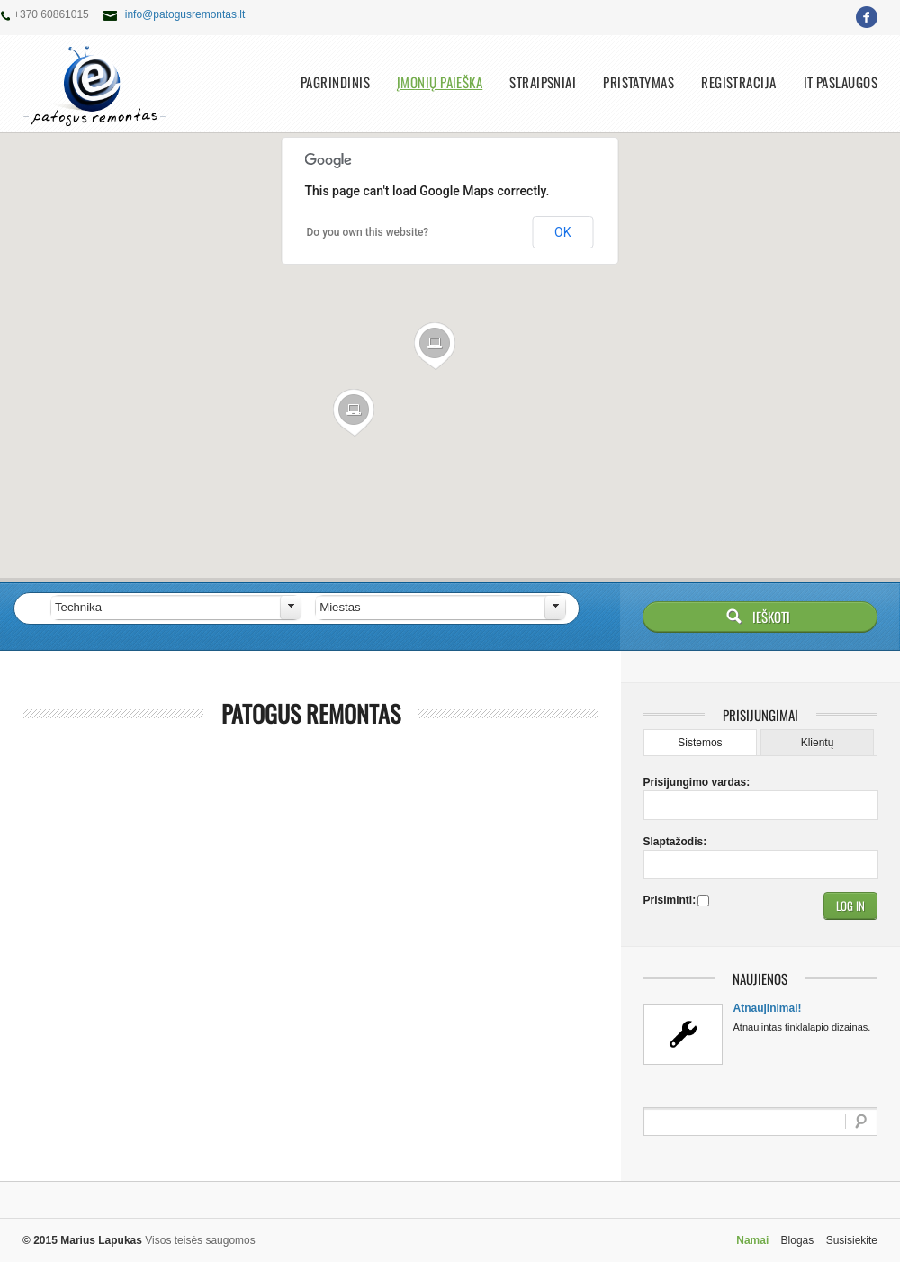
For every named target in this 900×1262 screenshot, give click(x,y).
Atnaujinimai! (768, 1008)
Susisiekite (852, 1240)
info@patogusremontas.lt (185, 14)
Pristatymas (638, 82)
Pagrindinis (335, 82)
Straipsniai (542, 82)
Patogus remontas (310, 713)
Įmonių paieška (439, 82)
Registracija (738, 82)
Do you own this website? (368, 232)
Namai (752, 1240)
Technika (78, 607)
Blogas (797, 1240)
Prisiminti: (668, 900)
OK (562, 232)
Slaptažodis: (675, 841)
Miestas (340, 607)
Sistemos (700, 742)
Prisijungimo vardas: (675, 782)
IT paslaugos (841, 82)
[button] (435, 346)
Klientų (817, 742)
